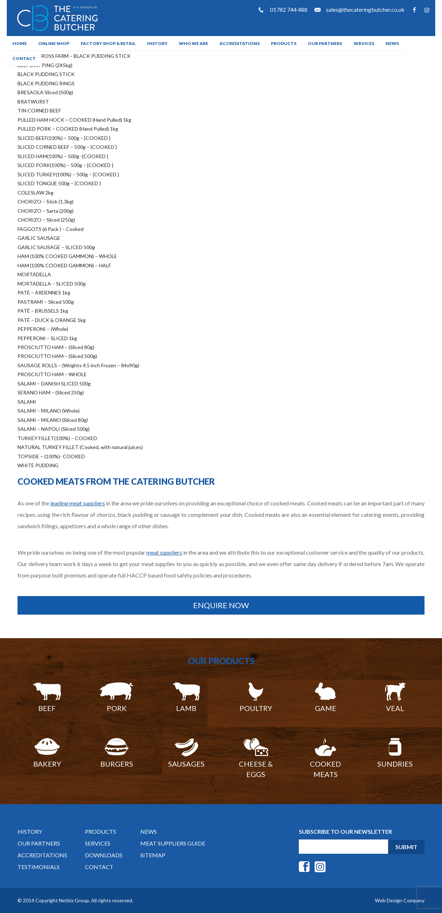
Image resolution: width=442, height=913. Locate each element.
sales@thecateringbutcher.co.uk (365, 9)
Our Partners (325, 43)
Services (363, 43)
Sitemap (152, 855)
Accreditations (240, 43)
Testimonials (38, 866)
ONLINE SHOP (53, 43)
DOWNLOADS (103, 855)
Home (19, 43)
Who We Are (193, 43)
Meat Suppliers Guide (172, 843)
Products (283, 43)
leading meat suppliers (77, 503)
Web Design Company (400, 900)
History (157, 43)
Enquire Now (221, 605)
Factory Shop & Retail (108, 43)
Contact (24, 58)
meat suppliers (164, 552)
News (392, 43)
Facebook (414, 9)
